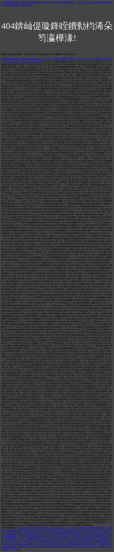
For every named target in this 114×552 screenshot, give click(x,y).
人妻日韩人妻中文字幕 (27, 547)
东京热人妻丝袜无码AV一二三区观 (58, 528)
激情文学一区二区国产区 (45, 539)
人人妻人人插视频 (25, 539)
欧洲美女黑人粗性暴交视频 (66, 544)
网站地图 (37, 62)
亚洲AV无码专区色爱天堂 (81, 531)
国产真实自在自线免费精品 (87, 528)
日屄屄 (91, 541)
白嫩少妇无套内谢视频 (76, 541)
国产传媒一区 (83, 533)
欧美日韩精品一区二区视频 (92, 544)
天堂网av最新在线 (68, 547)
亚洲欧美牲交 (75, 536)
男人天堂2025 (25, 541)
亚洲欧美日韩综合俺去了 (53, 541)
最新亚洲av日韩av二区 (16, 533)
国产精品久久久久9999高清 (30, 531)
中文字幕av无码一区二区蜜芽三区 (93, 547)
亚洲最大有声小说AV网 (93, 539)
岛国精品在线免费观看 (93, 536)
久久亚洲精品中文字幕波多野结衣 (38, 544)
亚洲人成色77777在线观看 (70, 539)
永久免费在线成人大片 (11, 536)
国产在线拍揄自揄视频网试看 (62, 533)
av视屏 (65, 536)
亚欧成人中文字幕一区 (38, 533)
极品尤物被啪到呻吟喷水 (29, 528)
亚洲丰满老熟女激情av (33, 536)
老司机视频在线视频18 (48, 547)
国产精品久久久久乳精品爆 (55, 531)
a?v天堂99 (36, 541)
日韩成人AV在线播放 (100, 533)
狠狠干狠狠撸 (14, 544)
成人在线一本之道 (53, 536)
